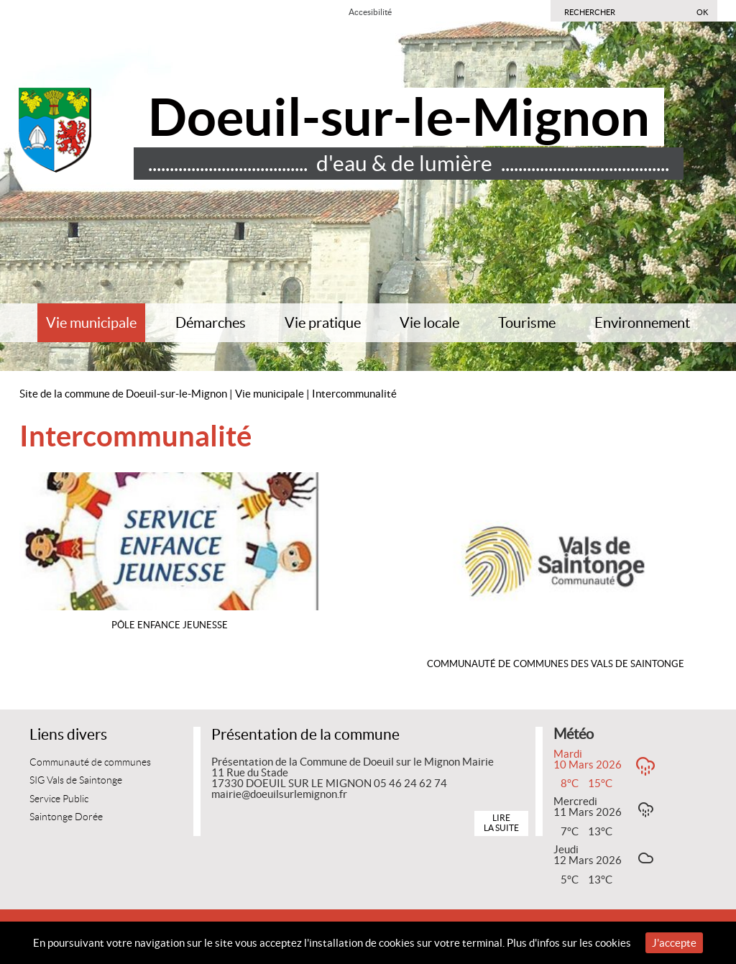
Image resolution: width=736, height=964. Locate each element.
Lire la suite (501, 822)
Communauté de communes (90, 762)
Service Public (58, 799)
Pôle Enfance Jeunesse (169, 625)
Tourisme (527, 323)
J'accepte (674, 943)
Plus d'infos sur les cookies (569, 943)
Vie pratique (323, 323)
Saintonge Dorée (66, 817)
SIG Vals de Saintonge (75, 780)
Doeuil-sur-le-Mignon (399, 117)
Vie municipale (91, 323)
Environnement (642, 323)
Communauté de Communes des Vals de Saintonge (555, 663)
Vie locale (429, 323)
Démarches (210, 323)
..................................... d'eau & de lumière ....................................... (408, 163)
